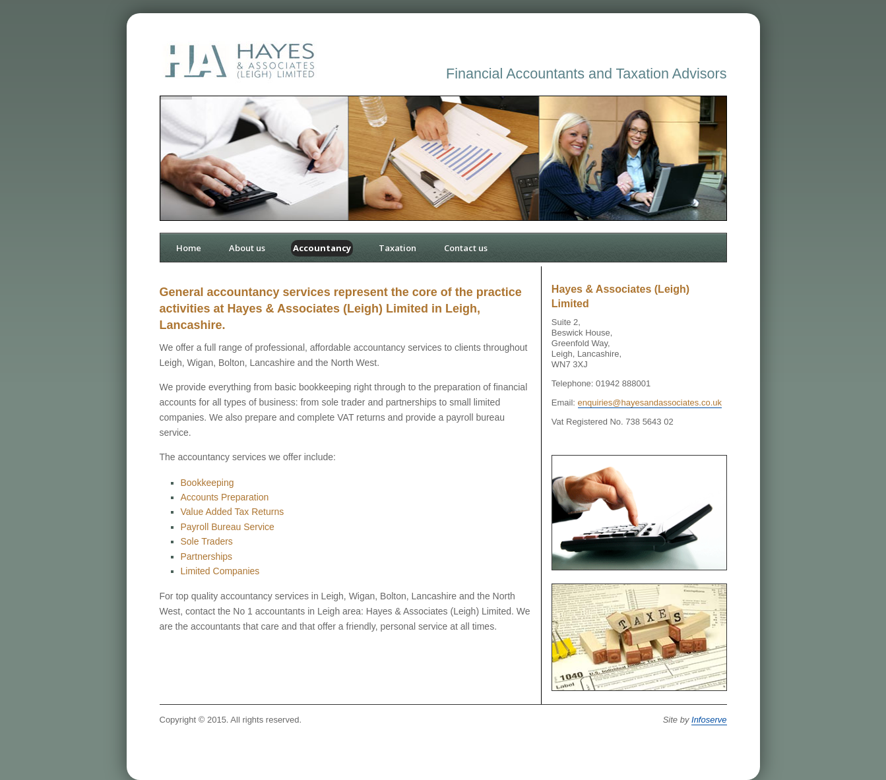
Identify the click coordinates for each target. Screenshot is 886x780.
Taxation (397, 248)
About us (247, 248)
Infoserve (708, 720)
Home (188, 248)
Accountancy (322, 248)
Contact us (466, 248)
